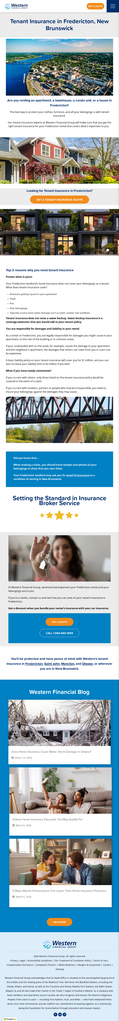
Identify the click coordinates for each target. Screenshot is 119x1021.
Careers (107, 964)
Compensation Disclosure (20, 964)
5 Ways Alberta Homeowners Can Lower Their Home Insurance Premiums (59, 891)
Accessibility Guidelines (40, 960)
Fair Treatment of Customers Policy (73, 960)
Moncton (67, 663)
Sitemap (60, 969)
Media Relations (66, 964)
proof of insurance (77, 475)
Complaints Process (46, 964)
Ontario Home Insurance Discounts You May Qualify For (47, 819)
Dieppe (87, 663)
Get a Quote (95, 6)
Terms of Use (100, 960)
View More (59, 922)
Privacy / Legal (17, 960)
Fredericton (34, 663)
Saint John (52, 663)
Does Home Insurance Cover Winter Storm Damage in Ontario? (51, 752)
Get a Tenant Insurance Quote (59, 200)
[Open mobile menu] (113, 6)
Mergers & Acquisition (89, 964)
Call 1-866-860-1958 (59, 633)
